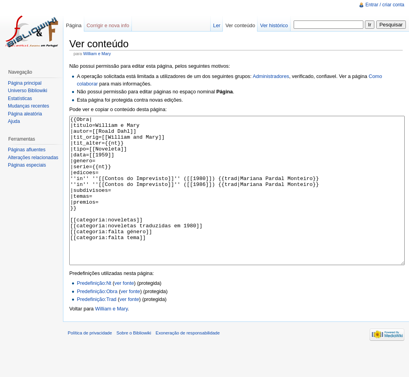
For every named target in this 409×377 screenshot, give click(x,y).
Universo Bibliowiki (27, 90)
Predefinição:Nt (94, 313)
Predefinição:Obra (97, 321)
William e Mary (97, 53)
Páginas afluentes (26, 149)
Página (73, 25)
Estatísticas (20, 98)
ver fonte (124, 313)
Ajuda (14, 121)
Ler (216, 25)
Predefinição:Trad (97, 329)
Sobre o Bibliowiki (134, 362)
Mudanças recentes (28, 106)
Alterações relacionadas (33, 157)
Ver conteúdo (240, 25)
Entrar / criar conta (384, 4)
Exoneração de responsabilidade (187, 362)
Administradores (271, 76)
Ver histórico (274, 25)
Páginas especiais (27, 165)
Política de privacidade (90, 362)
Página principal (24, 83)
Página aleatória (25, 114)
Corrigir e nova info (108, 25)
